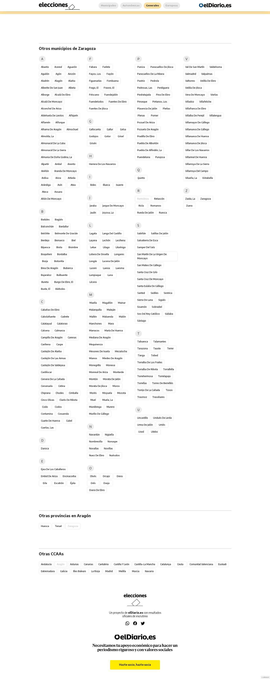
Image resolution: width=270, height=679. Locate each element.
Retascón (159, 198)
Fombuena (113, 80)
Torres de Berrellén (162, 383)
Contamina (47, 413)
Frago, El (94, 87)
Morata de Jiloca (98, 386)
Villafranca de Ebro (195, 108)
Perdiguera (163, 87)
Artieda (71, 177)
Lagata (93, 233)
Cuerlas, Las (47, 427)
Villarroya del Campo (196, 171)
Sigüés (162, 299)
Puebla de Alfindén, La (149, 150)
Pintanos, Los (159, 101)
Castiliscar (46, 372)
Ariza (58, 177)
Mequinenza (96, 344)
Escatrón (59, 483)
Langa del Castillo (112, 233)
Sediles (154, 293)
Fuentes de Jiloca (98, 108)
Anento (71, 164)
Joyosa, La (108, 212)
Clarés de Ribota (68, 399)
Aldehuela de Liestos (52, 115)
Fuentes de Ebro (118, 101)
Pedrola (154, 80)
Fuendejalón (111, 94)
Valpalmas (206, 73)
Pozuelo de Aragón (148, 129)
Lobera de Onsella (99, 254)
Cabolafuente (48, 316)
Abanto (45, 67)
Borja (45, 261)
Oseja (106, 483)
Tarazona (142, 348)
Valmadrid (190, 73)
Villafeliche (205, 101)
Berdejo (45, 240)
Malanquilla (95, 309)
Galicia (63, 571)
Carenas (72, 337)
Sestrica (168, 293)
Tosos (169, 390)
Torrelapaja (164, 376)
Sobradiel (157, 306)
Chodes (60, 393)
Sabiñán (141, 233)
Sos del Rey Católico (148, 313)
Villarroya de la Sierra (197, 164)
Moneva (110, 365)
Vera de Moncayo (195, 94)
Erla (45, 483)
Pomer (154, 115)
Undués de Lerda (162, 417)
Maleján (111, 309)
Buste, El (45, 288)
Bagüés (59, 219)
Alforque (60, 122)
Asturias (74, 564)
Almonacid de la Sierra (53, 150)
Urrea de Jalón (145, 424)
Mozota (121, 393)
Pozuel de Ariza (146, 122)
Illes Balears (79, 571)
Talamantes (159, 341)
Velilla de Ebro (208, 80)
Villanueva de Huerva (197, 136)
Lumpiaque (95, 275)
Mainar (121, 302)
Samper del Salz (146, 247)
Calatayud (46, 323)
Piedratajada (144, 94)
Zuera (189, 205)
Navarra (149, 571)
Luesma (120, 268)
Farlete (106, 67)
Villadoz (189, 101)
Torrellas (142, 383)
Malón (122, 316)
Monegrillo (95, 365)
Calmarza (60, 330)
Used (141, 431)
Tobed (154, 355)
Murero (111, 406)
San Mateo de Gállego (149, 265)
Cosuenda (63, 413)
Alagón (58, 80)
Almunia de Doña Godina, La (56, 157)
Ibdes (93, 184)
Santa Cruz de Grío (147, 272)
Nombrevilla (95, 441)
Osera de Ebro (97, 490)
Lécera (93, 282)
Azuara (58, 191)
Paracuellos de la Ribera (150, 73)
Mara (111, 323)
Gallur (110, 129)
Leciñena (120, 240)
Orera (120, 476)
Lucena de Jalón (111, 261)
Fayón (110, 73)
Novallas (94, 448)
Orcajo (106, 476)
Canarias (88, 564)
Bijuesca (45, 247)
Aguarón (72, 67)
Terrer (170, 348)
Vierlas (214, 94)
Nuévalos (114, 455)
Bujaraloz (46, 275)
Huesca (45, 526)
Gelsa (123, 129)
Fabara (93, 67)
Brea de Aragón (49, 268)
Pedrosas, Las (144, 87)
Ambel (58, 164)
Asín (60, 184)
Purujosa (160, 157)
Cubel (69, 420)
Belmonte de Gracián (66, 233)
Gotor (107, 136)
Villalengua (215, 115)
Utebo (154, 431)
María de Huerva (113, 330)
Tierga (141, 355)
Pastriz (141, 80)
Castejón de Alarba (51, 351)
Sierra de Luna (145, 299)
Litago (106, 247)
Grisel (121, 136)
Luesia (106, 268)
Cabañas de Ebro (50, 309)
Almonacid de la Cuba (53, 143)
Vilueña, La (191, 177)
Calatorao (62, 323)
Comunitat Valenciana (201, 564)
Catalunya (165, 564)
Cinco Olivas (47, 399)
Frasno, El (109, 87)
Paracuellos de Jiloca (161, 67)
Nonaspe (112, 441)
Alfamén (45, 122)
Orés (93, 483)
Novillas (108, 448)
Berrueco (59, 240)
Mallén (93, 316)
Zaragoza (205, 198)
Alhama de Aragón (51, 129)
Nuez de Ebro (96, 455)
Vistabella (207, 177)
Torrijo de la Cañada (148, 390)
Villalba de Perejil (194, 115)
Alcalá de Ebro (62, 94)
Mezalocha (121, 351)
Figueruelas (95, 80)
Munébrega (95, 406)
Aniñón (45, 171)
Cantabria (103, 564)
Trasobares (158, 397)
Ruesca (163, 212)
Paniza (141, 67)
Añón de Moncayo (51, 198)
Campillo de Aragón (52, 337)
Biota (59, 247)
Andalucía (46, 564)
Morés (93, 393)
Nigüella (109, 434)
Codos (58, 406)
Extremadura (48, 571)
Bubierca (68, 268)
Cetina (61, 386)
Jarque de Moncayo (113, 205)
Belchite (45, 233)
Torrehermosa (145, 376)
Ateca (45, 191)
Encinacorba (69, 476)
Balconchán (47, 226)
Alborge (45, 94)
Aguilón (45, 73)
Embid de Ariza (49, 476)
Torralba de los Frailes (149, 362)
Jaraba (93, 205)
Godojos (93, 136)
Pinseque (142, 101)
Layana (93, 240)
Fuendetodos (96, 101)
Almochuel (72, 129)
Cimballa (73, 393)
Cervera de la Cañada (53, 379)
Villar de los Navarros (197, 150)
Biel (74, 240)
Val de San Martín (194, 67)
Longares (119, 254)
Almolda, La (47, 136)
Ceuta (180, 564)
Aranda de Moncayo (65, 171)
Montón (93, 379)
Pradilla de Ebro (146, 136)
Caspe (59, 344)
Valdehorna (216, 67)
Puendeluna (143, 157)
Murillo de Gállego (99, 413)
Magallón (107, 302)
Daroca (45, 448)
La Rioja (95, 571)
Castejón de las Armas (53, 358)
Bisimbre (73, 247)
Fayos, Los (95, 73)
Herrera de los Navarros (102, 164)
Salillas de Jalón (159, 233)
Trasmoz (142, 397)
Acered (58, 67)
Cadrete (65, 316)
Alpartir (45, 164)
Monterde (118, 372)
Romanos (155, 205)
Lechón (106, 240)
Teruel (58, 526)
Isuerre (119, 184)
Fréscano (94, 94)
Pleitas (166, 108)
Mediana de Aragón (100, 337)
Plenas (141, 115)
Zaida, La (190, 198)
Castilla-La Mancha (145, 564)
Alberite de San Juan (52, 87)
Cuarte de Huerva (50, 420)
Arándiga (46, 184)
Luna (110, 275)
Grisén (93, 143)
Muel (93, 399)
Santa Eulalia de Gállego (150, 286)
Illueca (106, 184)
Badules (45, 219)
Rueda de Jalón (145, 212)
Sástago (141, 320)
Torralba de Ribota (147, 369)
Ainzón (72, 73)
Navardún (94, 434)
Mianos (93, 358)
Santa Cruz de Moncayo (150, 279)
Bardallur (64, 226)
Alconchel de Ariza (51, 108)
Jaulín (93, 212)
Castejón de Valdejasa (53, 365)
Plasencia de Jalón (147, 108)
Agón (58, 73)
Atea (73, 184)
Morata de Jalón (111, 379)
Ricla (141, 205)
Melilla (122, 571)
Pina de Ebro (163, 94)
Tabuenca (142, 341)
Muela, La (107, 399)
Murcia (135, 571)
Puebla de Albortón (147, 143)
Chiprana (45, 393)
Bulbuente (62, 275)
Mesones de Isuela (99, 351)
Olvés (93, 476)
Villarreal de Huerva (196, 157)
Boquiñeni (46, 254)
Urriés (162, 424)
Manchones (95, 323)
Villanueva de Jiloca (196, 143)
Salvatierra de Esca (147, 240)
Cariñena (45, 344)
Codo (45, 406)
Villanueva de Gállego (197, 129)
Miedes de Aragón (112, 358)
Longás (93, 261)
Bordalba (62, 254)
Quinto (141, 177)
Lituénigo (121, 247)
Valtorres (190, 80)
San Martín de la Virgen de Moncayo (152, 256)
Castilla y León (121, 564)
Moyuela (107, 393)
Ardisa (45, 177)
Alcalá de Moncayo (51, 101)
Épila (72, 483)
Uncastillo (142, 417)
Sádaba (169, 313)
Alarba (71, 80)
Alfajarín (73, 115)
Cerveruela (47, 386)
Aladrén (45, 80)
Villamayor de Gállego (197, 122)
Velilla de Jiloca (193, 87)
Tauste (157, 348)
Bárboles (60, 288)
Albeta (72, 87)
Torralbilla (168, 369)
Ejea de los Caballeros (53, 469)
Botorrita (59, 261)
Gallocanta (95, 129)
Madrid (109, 571)
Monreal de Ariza (98, 372)
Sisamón (142, 306)
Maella (93, 302)
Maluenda (107, 316)
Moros (116, 386)
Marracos (94, 330)
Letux (93, 247)
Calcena (45, 330)
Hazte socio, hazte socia (135, 664)
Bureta (44, 282)
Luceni (93, 268)
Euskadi (222, 564)
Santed (141, 293)
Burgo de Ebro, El (63, 282)
